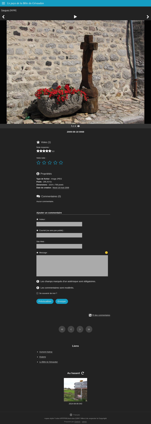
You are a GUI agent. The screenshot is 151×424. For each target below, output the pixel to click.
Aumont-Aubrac (45, 352)
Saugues (5, 10)
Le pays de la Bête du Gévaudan (25, 3)
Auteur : (42, 219)
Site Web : (40, 241)
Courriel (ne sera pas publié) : (51, 230)
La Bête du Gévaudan (48, 362)
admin (84, 422)
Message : (43, 253)
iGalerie (42, 357)
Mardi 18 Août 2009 (61, 188)
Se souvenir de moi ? (48, 293)
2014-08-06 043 (75, 404)
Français (75, 414)
